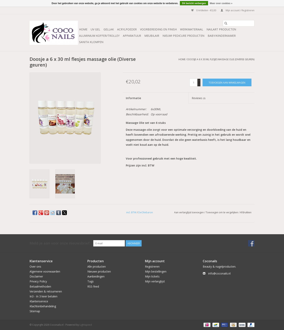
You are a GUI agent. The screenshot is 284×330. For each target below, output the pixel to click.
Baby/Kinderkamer (222, 36)
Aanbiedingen (96, 276)
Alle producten (96, 266)
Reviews (198, 98)
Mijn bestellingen (155, 271)
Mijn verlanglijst (155, 281)
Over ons (35, 266)
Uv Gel (95, 29)
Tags (90, 281)
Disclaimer (36, 276)
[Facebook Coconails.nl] (251, 243)
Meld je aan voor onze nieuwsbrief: (60, 243)
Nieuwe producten (99, 271)
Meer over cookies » (221, 3)
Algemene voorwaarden (45, 271)
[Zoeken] (238, 23)
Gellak (109, 29)
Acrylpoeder (127, 29)
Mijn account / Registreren (237, 10)
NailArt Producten (221, 29)
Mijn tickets (152, 276)
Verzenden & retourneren (46, 291)
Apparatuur (132, 36)
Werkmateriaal (191, 29)
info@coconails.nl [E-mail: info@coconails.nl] (219, 273)
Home (83, 29)
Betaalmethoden (40, 286)
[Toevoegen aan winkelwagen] (227, 82)
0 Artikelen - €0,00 (204, 10)
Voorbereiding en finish (158, 29)
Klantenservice (39, 301)
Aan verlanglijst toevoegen (189, 212)
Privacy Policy (38, 281)
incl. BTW (131, 212)
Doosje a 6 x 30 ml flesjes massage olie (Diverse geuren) (220, 59)
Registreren (152, 266)
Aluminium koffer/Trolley (99, 36)
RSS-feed (93, 286)
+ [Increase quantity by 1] (199, 80)
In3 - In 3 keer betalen (43, 296)
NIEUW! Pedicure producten (183, 36)
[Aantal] (193, 82)
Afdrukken (245, 212)
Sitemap (35, 311)
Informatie (133, 98)
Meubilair (151, 36)
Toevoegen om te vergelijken (222, 212)
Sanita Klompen (91, 42)
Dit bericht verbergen (194, 3)
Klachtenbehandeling (43, 306)
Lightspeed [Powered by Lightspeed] (85, 324)
